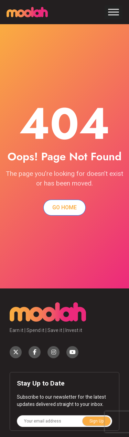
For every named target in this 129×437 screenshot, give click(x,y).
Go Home (64, 207)
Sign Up (96, 421)
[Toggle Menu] (113, 12)
